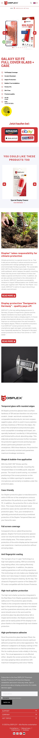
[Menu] (2, 3)
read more (8, 295)
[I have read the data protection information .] (1, 697)
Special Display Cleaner (19, 200)
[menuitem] (2, 2)
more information (19, 203)
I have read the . (12, 698)
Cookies (26, 730)
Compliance (14, 728)
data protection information (15, 698)
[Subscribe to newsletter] (6, 702)
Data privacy (26, 728)
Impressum (15, 730)
